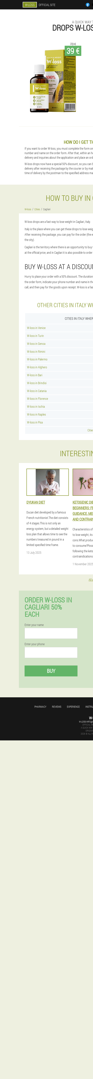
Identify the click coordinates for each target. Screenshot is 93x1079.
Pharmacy (40, 706)
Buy (51, 670)
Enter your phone (35, 644)
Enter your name (34, 624)
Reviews (56, 706)
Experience (73, 706)
